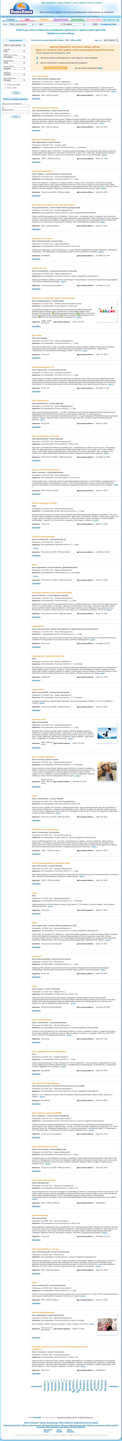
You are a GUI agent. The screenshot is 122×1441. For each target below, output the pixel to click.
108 (105, 1390)
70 (91, 1386)
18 (98, 1381)
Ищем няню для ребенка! (44, 1180)
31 (80, 1383)
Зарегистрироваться (49, 3)
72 (98, 1386)
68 (84, 1386)
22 (48, 1383)
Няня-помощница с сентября (45, 436)
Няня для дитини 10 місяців (45, 108)
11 (73, 1381)
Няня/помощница (40, 1215)
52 (91, 1384)
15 (88, 1381)
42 (55, 1384)
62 (62, 1386)
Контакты (98, 3)
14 (84, 1381)
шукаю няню (38, 689)
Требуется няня (39, 268)
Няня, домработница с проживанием (49, 1051)
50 (84, 1384)
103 (83, 1390)
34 (91, 1383)
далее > (114, 91)
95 (52, 1390)
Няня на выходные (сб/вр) (44, 503)
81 (66, 1388)
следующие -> (114, 1386)
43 (59, 1384)
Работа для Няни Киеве (12, 1425)
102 (79, 1390)
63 (66, 1386)
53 (94, 1384)
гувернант (36, 956)
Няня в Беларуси (70, 1430)
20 (105, 1381)
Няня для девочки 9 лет (43, 367)
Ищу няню (37, 335)
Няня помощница (40, 76)
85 (80, 1388)
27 (66, 1383)
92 (105, 1388)
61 (59, 1386)
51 (87, 1384)
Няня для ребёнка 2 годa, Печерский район (52, 592)
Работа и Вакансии (66, 1423)
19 (102, 1381)
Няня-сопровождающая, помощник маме (51, 863)
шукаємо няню (39, 719)
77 (52, 1388)
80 (62, 1388)
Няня (34, 565)
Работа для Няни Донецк (96, 1425)
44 (62, 1384)
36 (98, 1383)
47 (73, 1384)
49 (80, 1384)
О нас (75, 3)
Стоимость (67, 3)
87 (87, 1388)
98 (62, 1390)
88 (91, 1388)
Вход (60, 3)
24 (55, 1383)
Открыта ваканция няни (43, 537)
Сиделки (43, 1423)
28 (69, 1383)
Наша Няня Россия (48, 1430)
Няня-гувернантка (40, 400)
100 (70, 1390)
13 (80, 1381)
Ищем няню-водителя (42, 171)
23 (52, 1383)
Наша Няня (37, 1417)
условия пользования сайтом (67, 1417)
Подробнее (36, 99)
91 (102, 1388)
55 (102, 1384)
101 (74, 1390)
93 (44, 1390)
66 (77, 1386)
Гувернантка (38, 626)
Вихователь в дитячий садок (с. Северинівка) (53, 298)
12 (77, 1381)
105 (92, 1390)
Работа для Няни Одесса (51, 1425)
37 (102, 1383)
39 (45, 1384)
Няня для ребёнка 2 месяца (45, 1146)
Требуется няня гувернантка (45, 829)
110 (77, 1392)
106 (96, 1390)
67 (80, 1386)
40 (48, 1384)
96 (55, 1390)
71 (94, 1386)
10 (70, 1381)
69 (87, 1386)
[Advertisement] (16, 160)
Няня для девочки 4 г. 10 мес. (45, 1249)
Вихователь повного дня (43, 139)
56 (105, 1384)
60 (55, 1386)
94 (48, 1390)
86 (84, 1388)
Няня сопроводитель (42, 1020)
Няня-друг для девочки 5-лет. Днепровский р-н (53, 205)
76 (48, 1388)
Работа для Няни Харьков (31, 1425)
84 (77, 1388)
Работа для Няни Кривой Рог (74, 1427)
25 (59, 1383)
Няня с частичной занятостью (46, 470)
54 (98, 1384)
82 (69, 1388)
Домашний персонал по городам (86, 1423)
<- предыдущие (36, 1386)
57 (45, 1386)
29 (73, 1383)
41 (52, 1384)
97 (59, 1390)
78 (55, 1388)
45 (66, 1384)
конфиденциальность (85, 1417)
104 (87, 1390)
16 (91, 1381)
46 (69, 1384)
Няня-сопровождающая (43, 757)
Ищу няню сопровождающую (45, 1083)
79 (59, 1388)
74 (105, 1386)
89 (94, 1388)
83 (73, 1388)
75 (45, 1388)
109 (73, 1392)
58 (48, 1386)
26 (62, 1383)
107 (100, 1390)
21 (44, 1383)
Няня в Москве (59, 1430)
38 (105, 1383)
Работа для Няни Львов (54, 1427)
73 (102, 1386)
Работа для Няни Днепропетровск (73, 1425)
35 (94, 1383)
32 (84, 1383)
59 (52, 1386)
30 (77, 1383)
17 (95, 1381)
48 (77, 1384)
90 (98, 1388)
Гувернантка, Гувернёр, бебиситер (48, 656)
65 (73, 1386)
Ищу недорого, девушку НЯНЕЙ (46, 1113)
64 (69, 1386)
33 (87, 1383)
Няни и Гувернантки (31, 1423)
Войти (100, 68)
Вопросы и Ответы (86, 3)
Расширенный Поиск (108, 24)
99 (66, 1390)
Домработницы (52, 1423)
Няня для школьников (42, 238)
